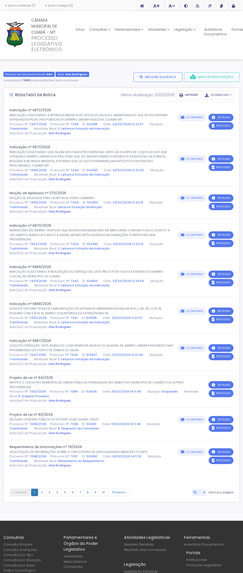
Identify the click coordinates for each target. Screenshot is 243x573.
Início (80, 29)
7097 (74, 456)
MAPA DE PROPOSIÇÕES (215, 77)
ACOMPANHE (194, 117)
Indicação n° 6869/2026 (30, 267)
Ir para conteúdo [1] (20, 5)
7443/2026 (37, 281)
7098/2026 (37, 456)
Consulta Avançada (20, 549)
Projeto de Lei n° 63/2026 (31, 414)
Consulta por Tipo (18, 555)
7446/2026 (37, 170)
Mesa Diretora (75, 561)
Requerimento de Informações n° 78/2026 (46, 447)
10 (103, 492)
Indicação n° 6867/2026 (30, 340)
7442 (74, 281)
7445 (74, 170)
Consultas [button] (99, 29)
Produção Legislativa (203, 565)
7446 (74, 124)
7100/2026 (37, 391)
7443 (75, 244)
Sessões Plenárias (139, 544)
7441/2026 (37, 355)
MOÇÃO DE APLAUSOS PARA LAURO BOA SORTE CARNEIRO (52, 198)
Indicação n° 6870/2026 (30, 225)
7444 (75, 202)
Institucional (196, 559)
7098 (74, 424)
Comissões (73, 566)
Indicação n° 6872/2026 (30, 110)
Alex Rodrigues (60, 133)
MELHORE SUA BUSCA (160, 77)
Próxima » (119, 492)
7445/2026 (37, 202)
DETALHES (224, 117)
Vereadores (73, 556)
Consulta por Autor (19, 565)
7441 (74, 318)
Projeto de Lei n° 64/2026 (31, 377)
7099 (74, 391)
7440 (74, 355)
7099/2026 (37, 424)
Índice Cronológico (19, 570)
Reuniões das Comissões (145, 549)
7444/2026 (38, 244)
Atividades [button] (157, 29)
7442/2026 (37, 318)
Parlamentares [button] (128, 29)
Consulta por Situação (22, 560)
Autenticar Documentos (215, 31)
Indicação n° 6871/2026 (30, 147)
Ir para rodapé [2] (59, 5)
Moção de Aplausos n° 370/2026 (38, 193)
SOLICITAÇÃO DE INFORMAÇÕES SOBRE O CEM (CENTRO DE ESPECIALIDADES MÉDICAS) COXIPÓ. (79, 452)
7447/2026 (37, 124)
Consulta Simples (17, 544)
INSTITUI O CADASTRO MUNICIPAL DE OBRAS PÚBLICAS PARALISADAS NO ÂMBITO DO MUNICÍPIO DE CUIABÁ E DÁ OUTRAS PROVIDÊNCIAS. (97, 384)
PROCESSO (223, 126)
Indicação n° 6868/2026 (30, 303)
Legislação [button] (183, 29)
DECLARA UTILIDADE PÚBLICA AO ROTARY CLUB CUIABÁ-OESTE (54, 419)
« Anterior (20, 492)
